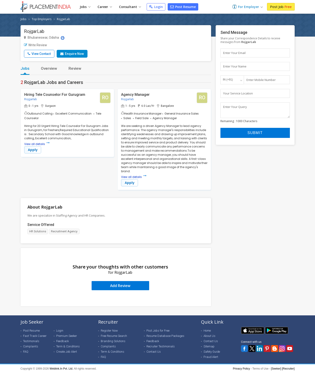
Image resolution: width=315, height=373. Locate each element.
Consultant (130, 7)
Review (75, 68)
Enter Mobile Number (261, 80)
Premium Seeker (66, 336)
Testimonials (31, 341)
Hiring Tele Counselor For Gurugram (54, 94)
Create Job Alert (66, 351)
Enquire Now (72, 54)
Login (156, 7)
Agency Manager (135, 94)
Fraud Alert (211, 357)
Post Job (281, 6)
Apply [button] (32, 150)
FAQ (25, 351)
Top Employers (41, 19)
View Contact (39, 54)
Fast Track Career (35, 336)
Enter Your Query (235, 107)
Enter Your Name (234, 66)
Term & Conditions (68, 346)
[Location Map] (62, 38)
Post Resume (183, 7)
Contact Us (153, 351)
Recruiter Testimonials (160, 346)
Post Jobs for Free (157, 330)
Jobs (85, 7)
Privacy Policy (241, 368)
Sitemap (209, 346)
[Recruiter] (288, 368)
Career (105, 7)
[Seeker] (276, 368)
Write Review (35, 45)
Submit (254, 135)
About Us (209, 336)
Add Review (120, 285)
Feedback (62, 341)
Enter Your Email (234, 53)
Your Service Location (238, 93)
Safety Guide (212, 351)
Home (207, 330)
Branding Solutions (113, 341)
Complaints (30, 346)
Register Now (109, 330)
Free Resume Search (114, 336)
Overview (49, 68)
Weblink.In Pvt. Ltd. (61, 368)
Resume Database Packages (165, 336)
